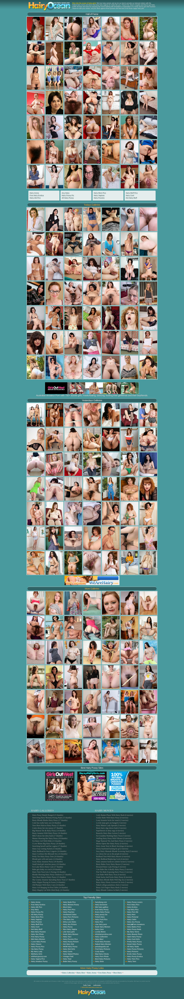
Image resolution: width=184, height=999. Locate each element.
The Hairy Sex (68, 919)
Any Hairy (65, 193)
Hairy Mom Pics (100, 193)
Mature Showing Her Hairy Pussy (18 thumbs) (49, 838)
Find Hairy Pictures (102, 949)
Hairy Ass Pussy (133, 922)
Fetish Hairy (100, 917)
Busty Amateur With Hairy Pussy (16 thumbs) (49, 833)
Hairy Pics (99, 922)
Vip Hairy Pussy (37, 949)
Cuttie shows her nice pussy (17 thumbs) (47, 828)
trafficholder (97, 985)
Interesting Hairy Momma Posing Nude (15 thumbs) (52, 818)
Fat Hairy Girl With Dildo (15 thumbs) (46, 841)
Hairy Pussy (68, 927)
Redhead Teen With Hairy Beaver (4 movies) (113, 857)
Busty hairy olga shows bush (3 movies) (111, 828)
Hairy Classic (36, 944)
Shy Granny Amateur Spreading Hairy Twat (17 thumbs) (53, 880)
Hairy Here (131, 914)
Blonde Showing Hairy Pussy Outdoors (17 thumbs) (52, 875)
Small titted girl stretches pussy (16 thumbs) (49, 864)
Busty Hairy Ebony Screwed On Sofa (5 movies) (114, 882)
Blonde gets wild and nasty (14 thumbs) (47, 859)
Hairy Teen (132, 961)
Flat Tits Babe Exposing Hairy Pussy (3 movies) (114, 872)
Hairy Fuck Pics (101, 919)
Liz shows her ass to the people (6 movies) (112, 854)
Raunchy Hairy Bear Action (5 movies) (111, 833)
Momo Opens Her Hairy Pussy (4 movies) (112, 844)
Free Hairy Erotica (37, 195)
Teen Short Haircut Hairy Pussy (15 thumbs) (49, 825)
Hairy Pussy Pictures (135, 949)
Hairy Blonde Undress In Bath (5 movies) (112, 890)
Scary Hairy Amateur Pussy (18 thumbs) (47, 862)
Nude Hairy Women (70, 934)
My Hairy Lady (36, 951)
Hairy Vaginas (99, 195)
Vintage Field (68, 956)
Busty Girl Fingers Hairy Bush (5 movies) (112, 888)
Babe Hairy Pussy (70, 961)
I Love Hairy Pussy (38, 942)
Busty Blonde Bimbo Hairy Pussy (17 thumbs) (49, 820)
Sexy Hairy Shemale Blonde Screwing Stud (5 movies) (117, 851)
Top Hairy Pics (132, 910)
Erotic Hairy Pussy (134, 954)
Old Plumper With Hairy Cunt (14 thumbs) (48, 885)
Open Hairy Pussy (134, 937)
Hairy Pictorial (132, 917)
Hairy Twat (67, 959)
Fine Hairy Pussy (37, 937)
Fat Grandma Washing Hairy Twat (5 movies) (113, 836)
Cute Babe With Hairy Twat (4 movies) (111, 875)
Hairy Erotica (132, 907)
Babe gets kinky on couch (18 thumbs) (46, 869)
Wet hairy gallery (101, 907)
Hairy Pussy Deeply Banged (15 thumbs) (47, 815)
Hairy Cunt (130, 195)
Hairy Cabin (131, 919)
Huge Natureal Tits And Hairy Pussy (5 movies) (114, 841)
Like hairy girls (69, 932)
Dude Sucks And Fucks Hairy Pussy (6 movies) (114, 877)
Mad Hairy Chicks (102, 954)
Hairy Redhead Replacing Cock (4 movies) (112, 859)
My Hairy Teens (133, 932)
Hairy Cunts (67, 951)
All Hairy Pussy (68, 198)
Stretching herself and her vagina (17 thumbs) (49, 846)
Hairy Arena (34, 193)
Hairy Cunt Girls (133, 939)
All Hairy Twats (133, 947)
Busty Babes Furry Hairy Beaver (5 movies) (112, 864)
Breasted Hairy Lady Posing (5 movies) (111, 867)
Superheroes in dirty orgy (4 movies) (110, 831)
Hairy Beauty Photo (134, 934)
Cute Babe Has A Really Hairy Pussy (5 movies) (114, 869)
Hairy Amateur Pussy (39, 961)
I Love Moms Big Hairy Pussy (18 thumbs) (48, 844)
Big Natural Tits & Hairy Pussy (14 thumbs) (49, 831)
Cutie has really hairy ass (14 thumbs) (46, 823)
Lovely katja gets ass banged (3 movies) (111, 823)
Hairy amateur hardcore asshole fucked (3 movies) (115, 862)
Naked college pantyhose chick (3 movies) (112, 885)
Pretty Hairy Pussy (134, 942)
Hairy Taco (67, 937)
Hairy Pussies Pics (70, 939)
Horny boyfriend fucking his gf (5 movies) (112, 849)
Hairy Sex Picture (70, 924)
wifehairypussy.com (39, 956)
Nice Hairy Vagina (70, 929)
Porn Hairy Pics (133, 905)
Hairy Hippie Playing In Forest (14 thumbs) (48, 882)
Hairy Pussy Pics (37, 947)
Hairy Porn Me (132, 912)
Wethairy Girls (36, 954)
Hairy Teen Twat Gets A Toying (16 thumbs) (49, 872)
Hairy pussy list (101, 914)
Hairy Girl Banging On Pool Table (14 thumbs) (50, 888)
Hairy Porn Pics (69, 910)
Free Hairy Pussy (102, 910)
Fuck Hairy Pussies (102, 942)
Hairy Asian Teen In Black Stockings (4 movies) (114, 846)
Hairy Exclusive (101, 905)
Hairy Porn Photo (102, 956)
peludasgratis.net (102, 947)
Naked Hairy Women (103, 944)
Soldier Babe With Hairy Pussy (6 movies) (112, 818)
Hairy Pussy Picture (71, 942)
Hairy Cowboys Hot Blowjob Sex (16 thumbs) (49, 854)
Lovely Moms (100, 932)
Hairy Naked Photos (71, 954)
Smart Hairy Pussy (134, 944)
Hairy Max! (99, 939)
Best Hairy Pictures (102, 959)
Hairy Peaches (68, 912)
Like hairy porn (101, 924)
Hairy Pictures (132, 951)
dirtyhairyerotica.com (103, 934)
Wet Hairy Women (38, 939)
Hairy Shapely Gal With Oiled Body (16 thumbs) (50, 890)
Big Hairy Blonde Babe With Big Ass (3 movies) (114, 880)
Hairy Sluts (99, 961)
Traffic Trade (87, 985)
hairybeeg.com (101, 902)
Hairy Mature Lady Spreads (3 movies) (111, 825)
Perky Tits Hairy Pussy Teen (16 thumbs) (47, 857)
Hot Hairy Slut (68, 944)
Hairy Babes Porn (134, 927)
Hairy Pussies (99, 198)
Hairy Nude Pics (69, 902)
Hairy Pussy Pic (68, 195)
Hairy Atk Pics (35, 198)
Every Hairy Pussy (102, 912)
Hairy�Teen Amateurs (136, 924)
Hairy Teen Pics (133, 959)
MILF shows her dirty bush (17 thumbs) (47, 836)
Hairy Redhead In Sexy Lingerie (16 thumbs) (49, 851)
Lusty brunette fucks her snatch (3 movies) (112, 820)
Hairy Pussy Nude (134, 929)
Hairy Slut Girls (69, 949)
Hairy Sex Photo (37, 934)
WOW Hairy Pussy (70, 947)
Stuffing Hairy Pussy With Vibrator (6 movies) (113, 838)
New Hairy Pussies (38, 932)
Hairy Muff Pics (132, 193)
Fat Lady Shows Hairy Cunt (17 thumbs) (47, 867)
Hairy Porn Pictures (70, 917)
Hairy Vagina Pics (38, 959)
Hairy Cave (99, 929)
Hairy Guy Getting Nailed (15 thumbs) (46, 849)
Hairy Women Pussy (71, 905)
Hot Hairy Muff (131, 198)
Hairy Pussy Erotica (135, 956)
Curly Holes (99, 951)
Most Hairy (67, 907)
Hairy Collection (101, 937)
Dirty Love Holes (69, 922)
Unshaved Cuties (70, 914)
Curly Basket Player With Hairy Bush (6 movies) (114, 815)
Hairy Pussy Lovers (134, 902)
